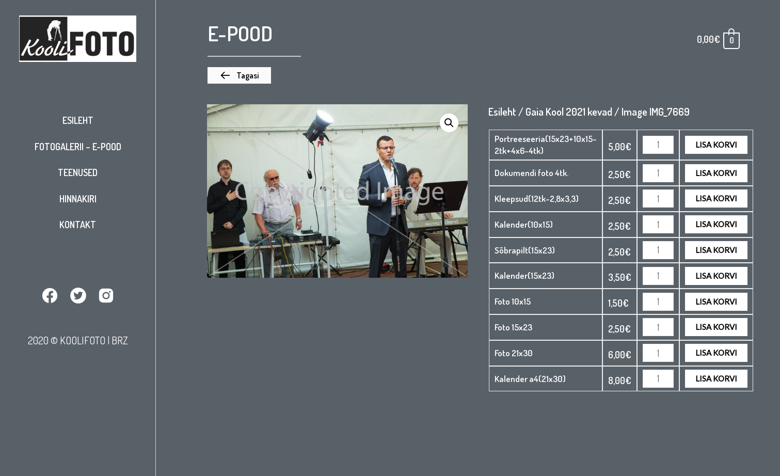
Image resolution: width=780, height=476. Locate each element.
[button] (239, 75)
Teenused (78, 172)
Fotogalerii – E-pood (78, 146)
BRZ (120, 340)
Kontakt (77, 224)
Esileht (77, 120)
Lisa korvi (716, 144)
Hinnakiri (78, 198)
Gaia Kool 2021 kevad (569, 111)
